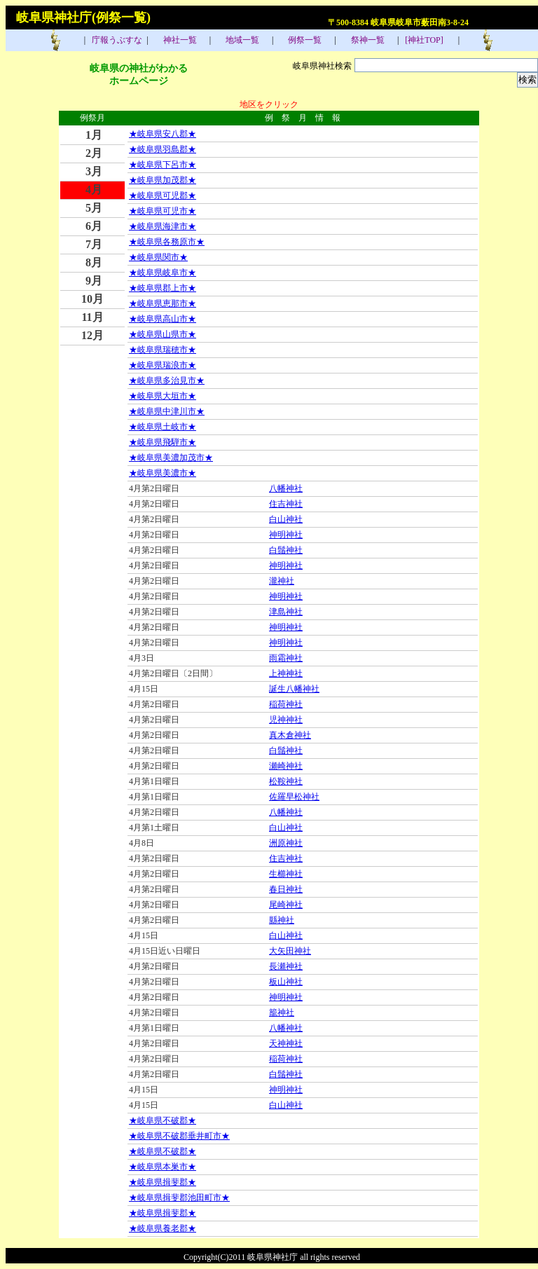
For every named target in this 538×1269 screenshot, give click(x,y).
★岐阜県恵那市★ (162, 303)
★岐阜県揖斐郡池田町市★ (179, 1197)
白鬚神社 (286, 550)
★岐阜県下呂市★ (162, 165)
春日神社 (286, 889)
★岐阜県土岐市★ (162, 427)
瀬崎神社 (286, 766)
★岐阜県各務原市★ (167, 242)
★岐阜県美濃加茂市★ (171, 457)
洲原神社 (286, 843)
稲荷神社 (286, 704)
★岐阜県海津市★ (162, 226)
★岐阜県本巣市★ (162, 1167)
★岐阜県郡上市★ (162, 288)
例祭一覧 (303, 40)
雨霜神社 (286, 658)
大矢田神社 (290, 951)
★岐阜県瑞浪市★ (162, 365)
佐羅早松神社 (294, 797)
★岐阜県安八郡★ (162, 134)
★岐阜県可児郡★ (162, 195)
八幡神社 (286, 488)
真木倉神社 (290, 735)
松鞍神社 (286, 781)
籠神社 (281, 1012)
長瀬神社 (286, 966)
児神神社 (286, 720)
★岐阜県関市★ (158, 257)
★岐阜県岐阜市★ (162, 272)
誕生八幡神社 (294, 689)
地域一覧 (241, 40)
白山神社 (286, 519)
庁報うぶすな (115, 40)
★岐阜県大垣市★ (162, 396)
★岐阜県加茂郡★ (162, 180)
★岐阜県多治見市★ (167, 380)
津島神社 (286, 612)
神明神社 (286, 535)
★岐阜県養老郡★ (162, 1228)
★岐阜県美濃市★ (162, 473)
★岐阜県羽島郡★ (162, 149)
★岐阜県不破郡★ (162, 1120)
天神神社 (286, 1043)
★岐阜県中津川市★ (167, 411)
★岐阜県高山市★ (162, 319)
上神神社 (286, 673)
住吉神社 (286, 504)
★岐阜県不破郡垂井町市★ (179, 1136)
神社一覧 (179, 40)
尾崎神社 (286, 905)
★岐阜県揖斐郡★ (162, 1182)
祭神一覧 (366, 40)
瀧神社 (281, 581)
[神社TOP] (428, 40)
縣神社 (281, 920)
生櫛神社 (286, 874)
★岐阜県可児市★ (162, 211)
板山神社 (286, 982)
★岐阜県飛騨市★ (162, 442)
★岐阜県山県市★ (162, 334)
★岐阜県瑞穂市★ (162, 350)
